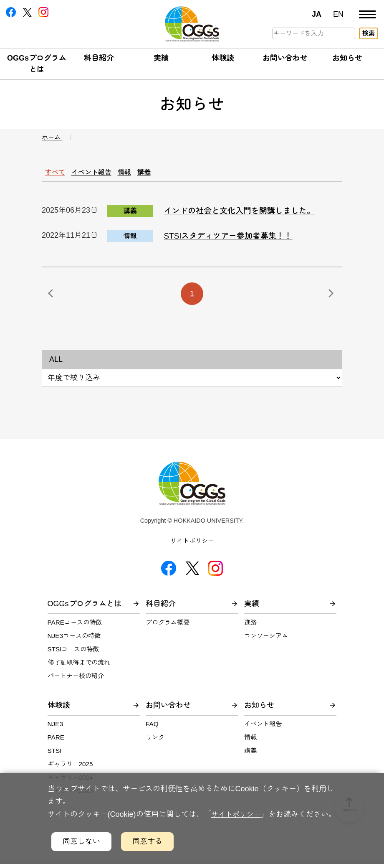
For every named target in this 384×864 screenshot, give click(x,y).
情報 (145, 172)
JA (316, 14)
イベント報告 (103, 172)
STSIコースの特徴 (73, 653)
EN (338, 14)
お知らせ (347, 58)
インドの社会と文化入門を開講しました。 (247, 215)
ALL (56, 364)
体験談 (223, 58)
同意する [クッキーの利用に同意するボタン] (147, 841)
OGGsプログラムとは (84, 608)
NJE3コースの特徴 (74, 640)
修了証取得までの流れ (79, 667)
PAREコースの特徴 (75, 626)
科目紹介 (99, 58)
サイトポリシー (192, 545)
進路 (250, 626)
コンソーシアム (266, 640)
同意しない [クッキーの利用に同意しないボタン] (81, 841)
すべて (59, 172)
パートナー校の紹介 (76, 680)
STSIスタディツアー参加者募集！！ (235, 240)
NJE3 (55, 728)
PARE (56, 741)
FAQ (152, 728)
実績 (161, 58)
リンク (155, 741)
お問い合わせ (285, 58)
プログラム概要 (167, 626)
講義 (171, 172)
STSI (55, 754)
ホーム (52, 137)
